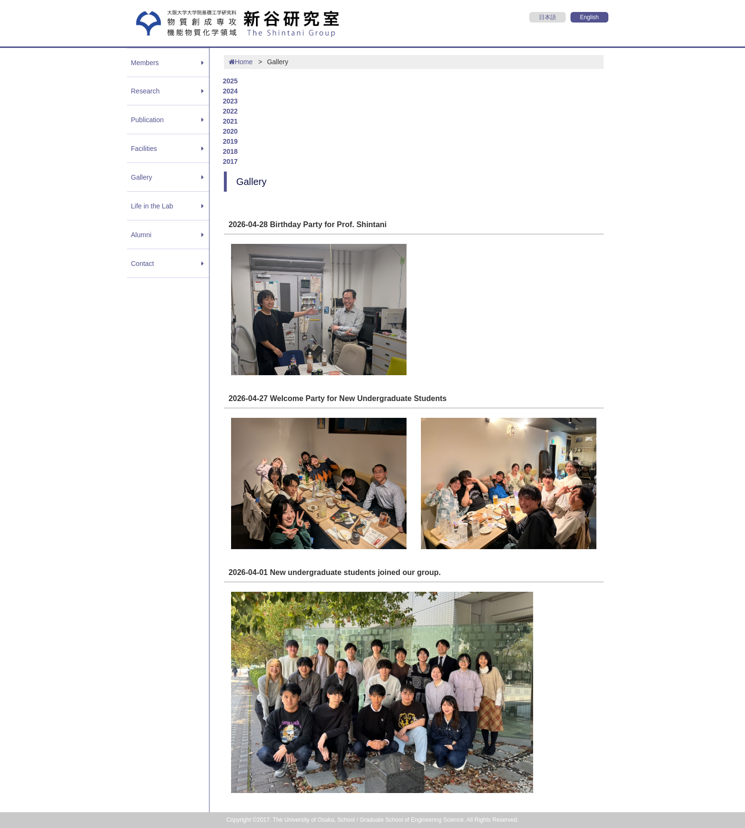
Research (145, 91)
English (589, 17)
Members (145, 63)
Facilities (144, 148)
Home (241, 62)
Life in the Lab (152, 206)
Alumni (141, 235)
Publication (147, 120)
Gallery (141, 177)
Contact (142, 263)
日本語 (547, 17)
